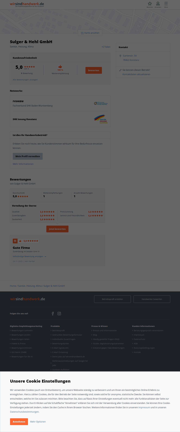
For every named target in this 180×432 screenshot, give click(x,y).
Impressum (144, 407)
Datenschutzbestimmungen (24, 411)
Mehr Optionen (38, 421)
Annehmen (19, 421)
